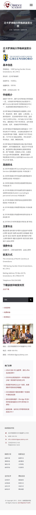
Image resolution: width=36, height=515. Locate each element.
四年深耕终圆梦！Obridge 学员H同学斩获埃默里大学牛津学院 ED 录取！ (17, 402)
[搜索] (30, 299)
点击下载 (6, 289)
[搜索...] (15, 299)
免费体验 (7, 312)
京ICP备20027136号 (24, 503)
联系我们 (7, 317)
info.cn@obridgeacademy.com (18, 439)
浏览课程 (7, 308)
